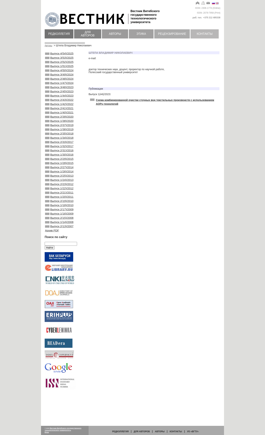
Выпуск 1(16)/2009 (59, 241)
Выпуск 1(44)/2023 (59, 103)
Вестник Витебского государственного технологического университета (63, 429)
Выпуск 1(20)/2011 (59, 222)
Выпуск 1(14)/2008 (59, 251)
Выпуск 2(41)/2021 (59, 118)
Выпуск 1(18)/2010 (59, 232)
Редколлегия (59, 33)
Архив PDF (52, 261)
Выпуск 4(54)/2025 (59, 53)
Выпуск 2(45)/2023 (59, 98)
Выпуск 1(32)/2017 (59, 162)
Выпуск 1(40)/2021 (59, 123)
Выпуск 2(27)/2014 (59, 187)
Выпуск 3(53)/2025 (59, 58)
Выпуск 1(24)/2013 (59, 202)
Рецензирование (172, 33)
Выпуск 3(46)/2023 (59, 93)
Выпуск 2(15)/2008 (59, 246)
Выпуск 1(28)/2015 (59, 182)
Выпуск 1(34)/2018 (59, 152)
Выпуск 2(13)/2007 (59, 256)
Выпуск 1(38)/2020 (59, 133)
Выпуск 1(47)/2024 (59, 88)
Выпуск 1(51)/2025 (59, 68)
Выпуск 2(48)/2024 (59, 83)
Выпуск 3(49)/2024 (59, 78)
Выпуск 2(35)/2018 (59, 147)
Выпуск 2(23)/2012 (59, 207)
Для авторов (87, 34)
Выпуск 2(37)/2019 (59, 138)
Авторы (115, 33)
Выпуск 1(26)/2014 (59, 192)
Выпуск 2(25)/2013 (59, 197)
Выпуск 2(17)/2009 (59, 237)
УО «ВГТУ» (193, 431)
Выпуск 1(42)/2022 (59, 113)
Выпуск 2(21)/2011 (59, 217)
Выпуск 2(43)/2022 (59, 108)
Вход (47, 432)
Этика (141, 33)
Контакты (204, 33)
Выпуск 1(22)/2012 (59, 212)
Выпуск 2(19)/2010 (59, 227)
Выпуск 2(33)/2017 (59, 157)
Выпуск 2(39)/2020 (59, 128)
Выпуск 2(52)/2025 (59, 63)
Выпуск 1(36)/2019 (59, 143)
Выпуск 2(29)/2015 (59, 177)
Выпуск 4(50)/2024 (59, 73)
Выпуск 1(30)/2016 (59, 172)
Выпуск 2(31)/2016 (59, 167)
